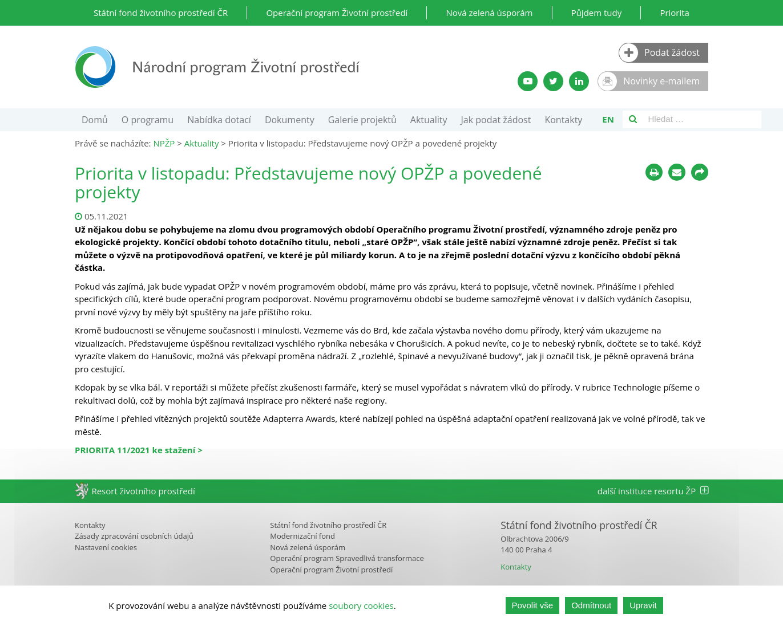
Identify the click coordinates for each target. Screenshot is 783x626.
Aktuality (428, 119)
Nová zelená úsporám (489, 12)
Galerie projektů (362, 119)
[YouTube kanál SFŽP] (528, 81)
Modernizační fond (302, 536)
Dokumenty (289, 119)
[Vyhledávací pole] (702, 119)
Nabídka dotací (219, 119)
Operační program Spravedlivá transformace (347, 558)
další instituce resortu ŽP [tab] (653, 491)
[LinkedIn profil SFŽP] (579, 81)
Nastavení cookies (106, 547)
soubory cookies (361, 605)
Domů (95, 119)
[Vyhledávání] (633, 119)
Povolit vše (533, 605)
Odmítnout (591, 605)
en (608, 119)
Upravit (643, 605)
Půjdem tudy (596, 12)
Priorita (674, 12)
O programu (147, 119)
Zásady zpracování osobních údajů (134, 536)
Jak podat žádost (496, 119)
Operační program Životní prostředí (336, 12)
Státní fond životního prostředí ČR (161, 12)
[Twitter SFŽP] (553, 81)
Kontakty (563, 119)
